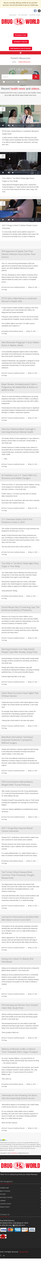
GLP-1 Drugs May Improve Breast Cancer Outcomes (17, 829)
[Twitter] (39, 10)
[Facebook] (35, 10)
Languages (12, 15)
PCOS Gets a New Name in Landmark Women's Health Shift (19, 300)
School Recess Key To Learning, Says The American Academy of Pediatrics (20, 609)
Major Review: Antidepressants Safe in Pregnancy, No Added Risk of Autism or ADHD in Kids (20, 387)
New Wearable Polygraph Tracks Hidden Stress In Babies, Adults (20, 344)
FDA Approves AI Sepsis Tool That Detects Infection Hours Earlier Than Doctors (19, 254)
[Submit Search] (35, 76)
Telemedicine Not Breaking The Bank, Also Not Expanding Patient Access (19, 1097)
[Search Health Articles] (17, 76)
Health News (9, 82)
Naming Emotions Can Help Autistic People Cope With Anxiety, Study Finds (19, 650)
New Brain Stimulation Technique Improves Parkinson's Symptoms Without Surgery (17, 740)
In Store (2, 1194)
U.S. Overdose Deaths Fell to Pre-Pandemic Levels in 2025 (17, 521)
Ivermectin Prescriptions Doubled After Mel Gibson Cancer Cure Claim (20, 918)
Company (3, 1200)
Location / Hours (34, 15)
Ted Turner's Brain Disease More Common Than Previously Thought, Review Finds (18, 875)
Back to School (5, 1191)
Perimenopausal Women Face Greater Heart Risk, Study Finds (20, 1006)
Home (14, 62)
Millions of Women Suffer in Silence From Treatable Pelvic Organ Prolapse (20, 1050)
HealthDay (14, 1153)
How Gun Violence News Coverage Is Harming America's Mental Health (18, 430)
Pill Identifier (22, 15)
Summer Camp (4, 1187)
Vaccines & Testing (6, 1197)
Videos (21, 82)
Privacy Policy (5, 1207)
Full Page (4, 289)
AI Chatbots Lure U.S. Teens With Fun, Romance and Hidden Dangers (19, 477)
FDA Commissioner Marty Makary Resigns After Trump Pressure (17, 783)
